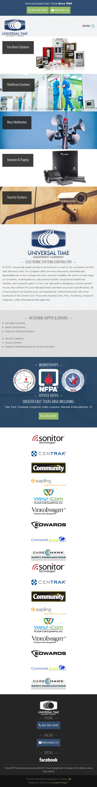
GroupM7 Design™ (59, 783)
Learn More (49, 416)
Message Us (60, 10)
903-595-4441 (38, 10)
